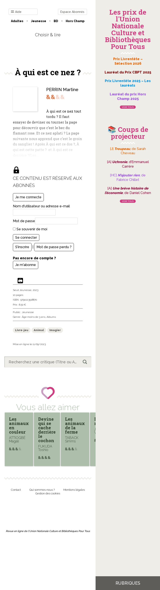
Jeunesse (38, 21)
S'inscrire (22, 247)
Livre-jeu (21, 330)
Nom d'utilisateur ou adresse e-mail (41, 206)
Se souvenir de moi (30, 229)
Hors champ (75, 21)
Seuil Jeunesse (22, 290)
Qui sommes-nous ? (42, 489)
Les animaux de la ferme (75, 425)
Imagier (55, 330)
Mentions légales (74, 489)
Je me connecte (28, 197)
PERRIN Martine (62, 89)
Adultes (17, 21)
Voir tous (128, 107)
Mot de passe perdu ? (54, 247)
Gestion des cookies (47, 493)
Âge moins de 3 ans (33, 316)
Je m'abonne (25, 265)
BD (56, 21)
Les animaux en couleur (19, 425)
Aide (16, 12)
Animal (39, 330)
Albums (51, 316)
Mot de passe (24, 221)
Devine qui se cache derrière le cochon (47, 429)
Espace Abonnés (72, 12)
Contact (16, 489)
